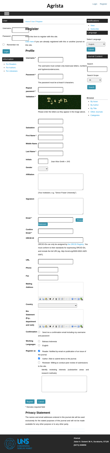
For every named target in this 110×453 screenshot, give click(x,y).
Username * (31, 58)
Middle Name (31, 144)
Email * (29, 218)
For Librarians (11, 71)
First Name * (31, 136)
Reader (45, 351)
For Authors (11, 67)
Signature (30, 199)
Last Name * (31, 152)
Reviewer (46, 363)
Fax (27, 276)
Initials (29, 160)
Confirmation (31, 332)
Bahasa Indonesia (49, 342)
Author (45, 359)
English (45, 346)
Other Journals (97, 112)
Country (29, 304)
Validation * (31, 97)
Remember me (13, 45)
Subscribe (95, 29)
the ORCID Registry (76, 244)
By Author (95, 105)
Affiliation (30, 175)
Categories (95, 115)
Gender (29, 167)
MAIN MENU (6, 13)
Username (7, 28)
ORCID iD (30, 238)
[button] (40, 298)
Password (7, 36)
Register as (31, 351)
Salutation (30, 128)
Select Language (94, 39)
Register (103, 4)
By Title (94, 108)
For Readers (11, 64)
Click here (29, 42)
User (33, 21)
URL (28, 260)
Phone (29, 268)
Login (95, 4)
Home (27, 21)
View (93, 25)
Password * (31, 75)
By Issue (94, 101)
